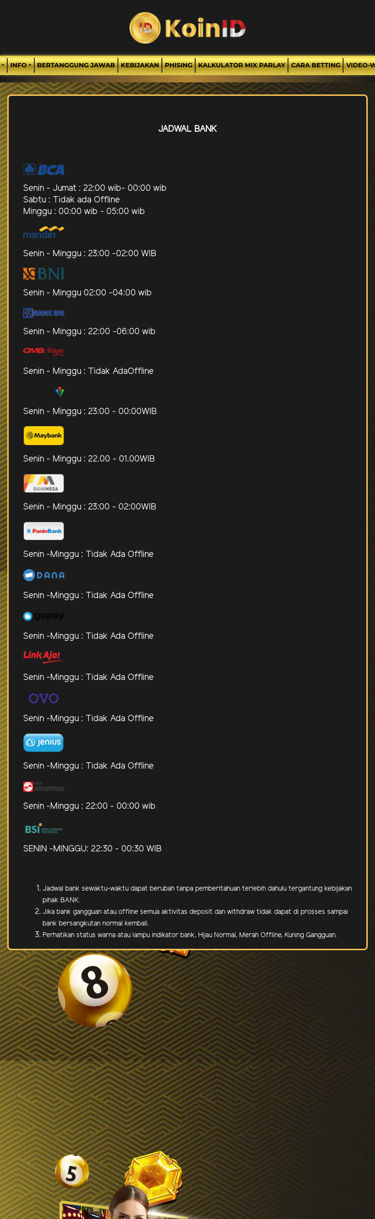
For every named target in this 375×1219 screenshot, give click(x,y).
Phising (178, 65)
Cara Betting (315, 65)
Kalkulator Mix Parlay (241, 65)
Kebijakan (140, 65)
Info (18, 65)
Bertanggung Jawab (76, 65)
